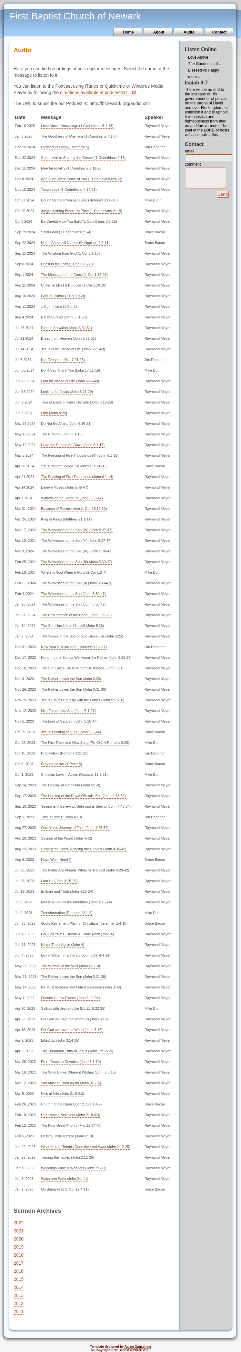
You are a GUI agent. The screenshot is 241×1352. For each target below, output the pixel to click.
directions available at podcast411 (94, 92)
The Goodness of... (204, 64)
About (159, 32)
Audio (189, 32)
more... (194, 76)
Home (128, 32)
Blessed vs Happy (203, 70)
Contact (219, 32)
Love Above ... (200, 57)
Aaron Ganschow (138, 1346)
